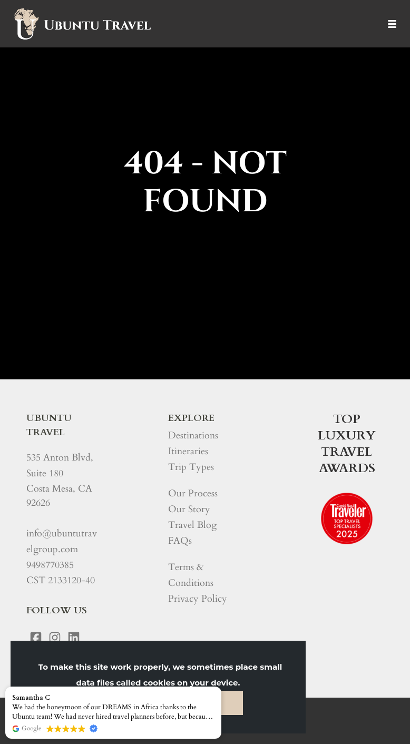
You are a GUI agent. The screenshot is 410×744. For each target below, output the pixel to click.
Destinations (193, 435)
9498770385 (50, 565)
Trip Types (191, 467)
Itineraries (188, 451)
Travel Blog (192, 525)
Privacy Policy (197, 598)
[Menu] (391, 24)
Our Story (189, 509)
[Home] (82, 23)
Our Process (193, 493)
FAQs (180, 540)
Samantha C (31, 697)
